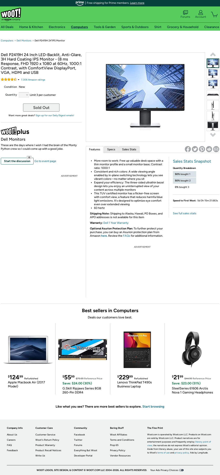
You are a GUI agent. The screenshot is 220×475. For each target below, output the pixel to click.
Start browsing (153, 406)
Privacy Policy (117, 450)
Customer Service (45, 434)
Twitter (78, 439)
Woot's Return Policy (47, 439)
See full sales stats (184, 213)
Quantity (11, 94)
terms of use (163, 452)
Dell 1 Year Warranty (116, 223)
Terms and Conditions (122, 439)
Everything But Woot (85, 450)
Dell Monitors (24, 40)
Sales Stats (129, 149)
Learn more (137, 3)
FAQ (9, 445)
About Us (12, 434)
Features (94, 149)
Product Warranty (45, 445)
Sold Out (41, 107)
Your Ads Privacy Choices (164, 470)
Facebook (79, 434)
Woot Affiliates (118, 434)
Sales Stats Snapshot (192, 161)
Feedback (12, 450)
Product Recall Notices (48, 450)
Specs (111, 149)
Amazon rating (33, 79)
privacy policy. (182, 452)
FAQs (126, 236)
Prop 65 (114, 445)
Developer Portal (83, 455)
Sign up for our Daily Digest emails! (55, 115)
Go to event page (45, 161)
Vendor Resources (120, 455)
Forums (185, 14)
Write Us (40, 455)
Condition (10, 87)
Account (200, 14)
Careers (11, 439)
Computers (7, 40)
